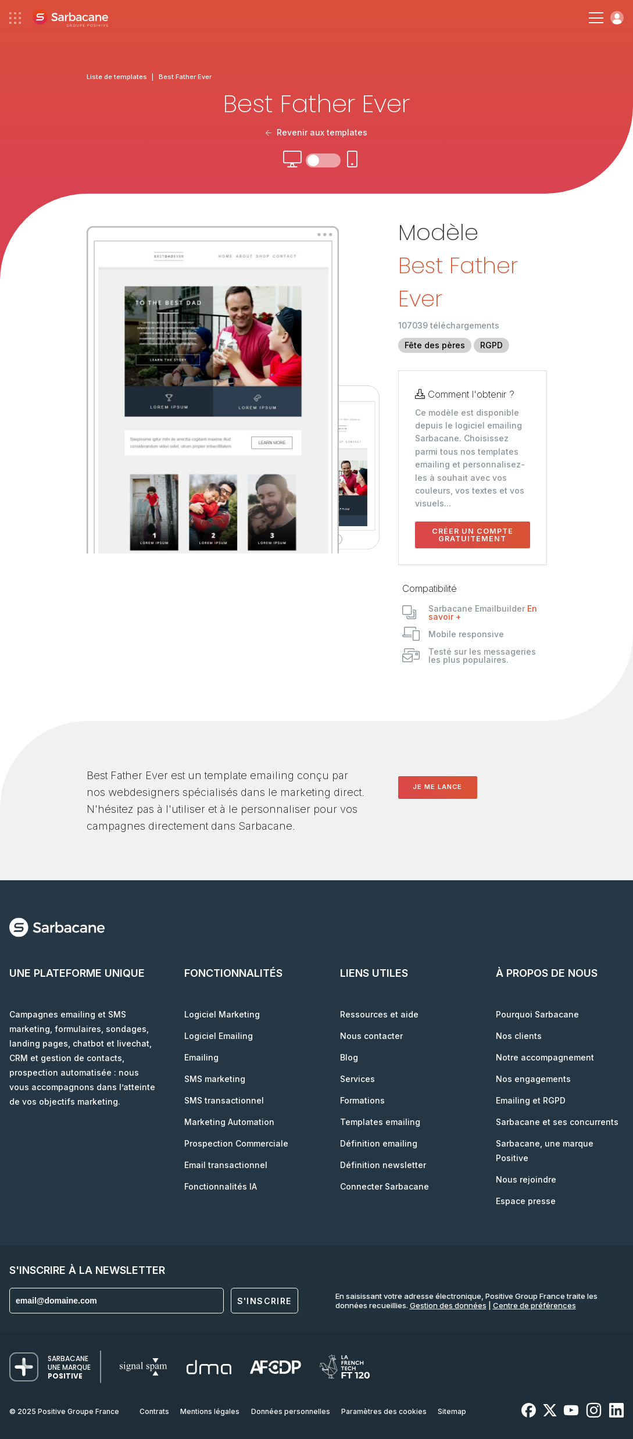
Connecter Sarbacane (384, 1186)
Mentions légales (209, 1411)
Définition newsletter (383, 1165)
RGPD (491, 345)
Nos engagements (533, 1079)
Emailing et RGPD (531, 1100)
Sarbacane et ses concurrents (557, 1122)
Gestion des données (448, 1305)
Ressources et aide (379, 1014)
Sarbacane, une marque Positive (544, 1150)
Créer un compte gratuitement (472, 535)
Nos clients (519, 1036)
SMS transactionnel (224, 1100)
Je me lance (437, 787)
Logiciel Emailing (218, 1036)
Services (357, 1079)
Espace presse (526, 1201)
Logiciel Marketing (222, 1014)
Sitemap (452, 1411)
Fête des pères (435, 345)
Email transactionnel (225, 1165)
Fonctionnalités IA (220, 1186)
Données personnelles (290, 1411)
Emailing (201, 1057)
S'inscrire (264, 1301)
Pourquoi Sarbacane (537, 1014)
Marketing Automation (229, 1122)
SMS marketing (214, 1079)
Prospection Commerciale (236, 1143)
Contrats (154, 1411)
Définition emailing (378, 1143)
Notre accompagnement (545, 1057)
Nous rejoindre (526, 1179)
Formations (362, 1100)
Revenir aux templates (317, 132)
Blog (349, 1057)
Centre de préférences (534, 1305)
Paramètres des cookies (384, 1411)
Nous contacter (371, 1036)
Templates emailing (380, 1122)
